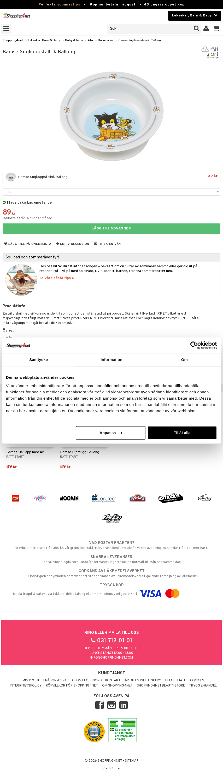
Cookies (197, 680)
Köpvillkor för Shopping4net (72, 686)
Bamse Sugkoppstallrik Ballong (139, 40)
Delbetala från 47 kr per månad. (28, 218)
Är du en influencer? (143, 680)
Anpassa (110, 432)
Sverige (111, 768)
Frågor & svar (56, 680)
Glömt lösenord (87, 680)
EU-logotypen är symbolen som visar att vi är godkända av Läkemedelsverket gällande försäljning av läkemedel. (111, 573)
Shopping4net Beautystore (161, 686)
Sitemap (131, 761)
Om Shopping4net (117, 686)
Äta (90, 40)
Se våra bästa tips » (56, 278)
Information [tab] (111, 359)
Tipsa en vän (107, 244)
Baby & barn (74, 40)
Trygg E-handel (203, 686)
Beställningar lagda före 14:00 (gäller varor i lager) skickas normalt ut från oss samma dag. (111, 559)
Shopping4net (13, 40)
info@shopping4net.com (111, 658)
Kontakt (112, 680)
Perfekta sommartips (59, 4)
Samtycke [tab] (38, 359)
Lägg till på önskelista (28, 244)
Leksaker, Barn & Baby (44, 40)
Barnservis (105, 40)
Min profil (31, 680)
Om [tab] (184, 359)
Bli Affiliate (175, 680)
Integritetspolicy (26, 686)
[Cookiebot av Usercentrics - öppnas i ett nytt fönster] (194, 345)
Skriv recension (72, 244)
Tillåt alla (182, 432)
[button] (216, 29)
